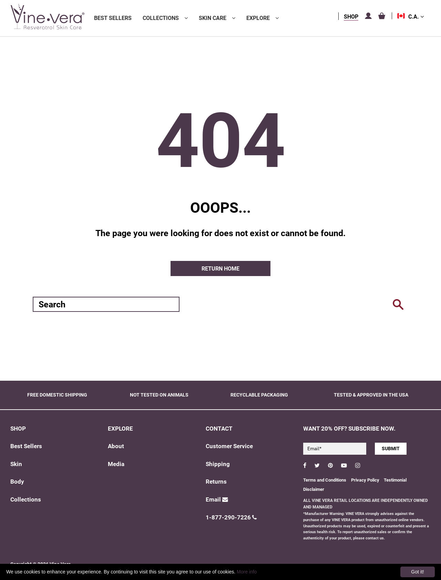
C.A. (416, 16)
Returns (216, 481)
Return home (220, 268)
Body (17, 481)
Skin (16, 464)
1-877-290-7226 (231, 517)
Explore (258, 18)
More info (247, 571)
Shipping (218, 464)
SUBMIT (391, 448)
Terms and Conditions (324, 480)
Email (217, 499)
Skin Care (212, 18)
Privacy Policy (365, 480)
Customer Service (229, 446)
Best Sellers (113, 18)
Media (116, 464)
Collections (161, 18)
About (116, 446)
